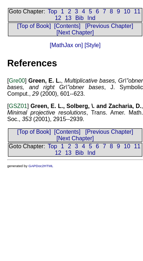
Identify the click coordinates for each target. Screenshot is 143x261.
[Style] (91, 45)
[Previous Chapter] (109, 26)
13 (68, 18)
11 (137, 11)
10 (127, 11)
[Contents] (67, 26)
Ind (91, 18)
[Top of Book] (34, 26)
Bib (79, 18)
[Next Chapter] (75, 32)
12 (58, 18)
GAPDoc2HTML (41, 166)
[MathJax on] (66, 45)
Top (52, 11)
